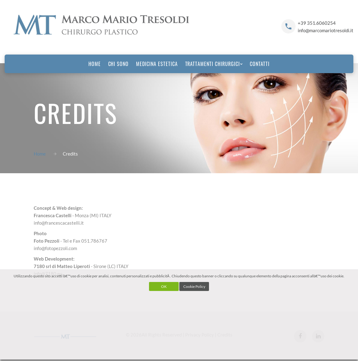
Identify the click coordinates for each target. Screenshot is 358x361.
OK (164, 286)
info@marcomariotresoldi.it (325, 30)
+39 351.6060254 (317, 23)
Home (40, 153)
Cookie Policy (194, 286)
